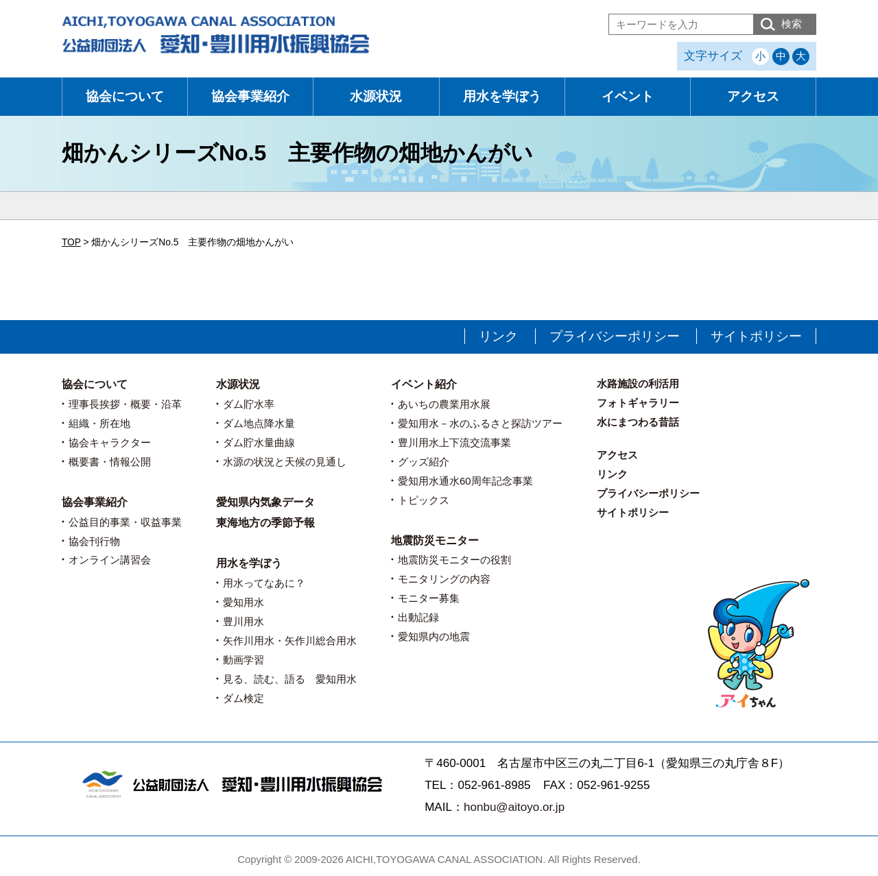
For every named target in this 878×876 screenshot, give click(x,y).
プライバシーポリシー (614, 336)
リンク (498, 336)
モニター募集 (429, 598)
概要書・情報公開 (110, 461)
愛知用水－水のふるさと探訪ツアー (480, 423)
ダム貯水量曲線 (259, 442)
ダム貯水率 (248, 404)
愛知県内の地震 (434, 636)
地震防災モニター (435, 540)
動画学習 (243, 660)
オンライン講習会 (110, 559)
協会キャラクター (110, 442)
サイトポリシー (756, 336)
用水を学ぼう (502, 96)
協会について (125, 96)
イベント (628, 96)
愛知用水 (243, 602)
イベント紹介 (424, 384)
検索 (791, 23)
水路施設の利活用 (638, 383)
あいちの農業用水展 (444, 404)
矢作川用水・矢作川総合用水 (290, 640)
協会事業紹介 (250, 96)
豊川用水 (243, 621)
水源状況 (376, 96)
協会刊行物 (94, 541)
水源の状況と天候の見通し (284, 461)
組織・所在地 (99, 423)
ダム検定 (243, 698)
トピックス (423, 500)
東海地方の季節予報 (265, 522)
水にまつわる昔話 (638, 422)
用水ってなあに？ (264, 583)
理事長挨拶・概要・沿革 (125, 404)
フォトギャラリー (638, 403)
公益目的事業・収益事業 (125, 522)
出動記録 (418, 617)
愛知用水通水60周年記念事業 (465, 481)
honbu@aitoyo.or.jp (514, 807)
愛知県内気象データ (265, 502)
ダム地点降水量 (259, 423)
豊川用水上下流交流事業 (454, 442)
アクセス (753, 96)
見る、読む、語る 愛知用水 (290, 679)
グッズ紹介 (423, 461)
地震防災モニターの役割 (454, 559)
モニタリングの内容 (444, 579)
